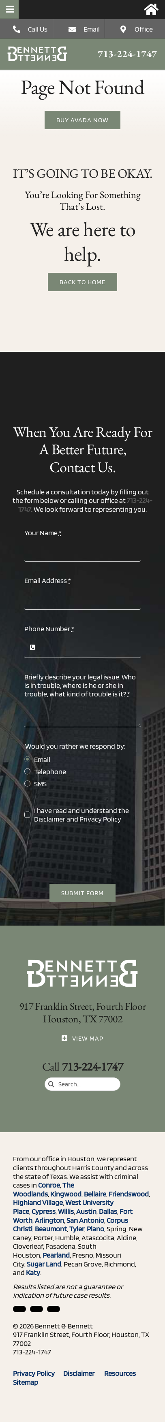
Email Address (47, 580)
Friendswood (129, 1194)
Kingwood (65, 1194)
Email (92, 29)
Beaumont (51, 1228)
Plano (95, 1228)
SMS (40, 783)
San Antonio (85, 1220)
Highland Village (38, 1202)
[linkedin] (19, 1309)
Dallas (108, 1211)
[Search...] (82, 1084)
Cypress (44, 1211)
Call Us (37, 29)
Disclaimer (49, 819)
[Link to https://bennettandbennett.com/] (151, 9)
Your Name (43, 532)
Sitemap (25, 1382)
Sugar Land (44, 1264)
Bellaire (95, 1194)
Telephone (50, 771)
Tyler (76, 1228)
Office (144, 29)
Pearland (56, 1255)
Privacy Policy (100, 819)
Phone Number (49, 628)
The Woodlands (43, 1189)
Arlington (49, 1220)
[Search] (51, 1084)
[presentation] (86, 853)
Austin (86, 1211)
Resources (123, 1373)
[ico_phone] (37, 49)
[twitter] (53, 1309)
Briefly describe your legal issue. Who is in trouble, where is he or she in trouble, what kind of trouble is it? (80, 685)
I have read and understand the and (81, 814)
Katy (33, 1272)
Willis (66, 1211)
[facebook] (36, 1309)
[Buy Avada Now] (82, 120)
